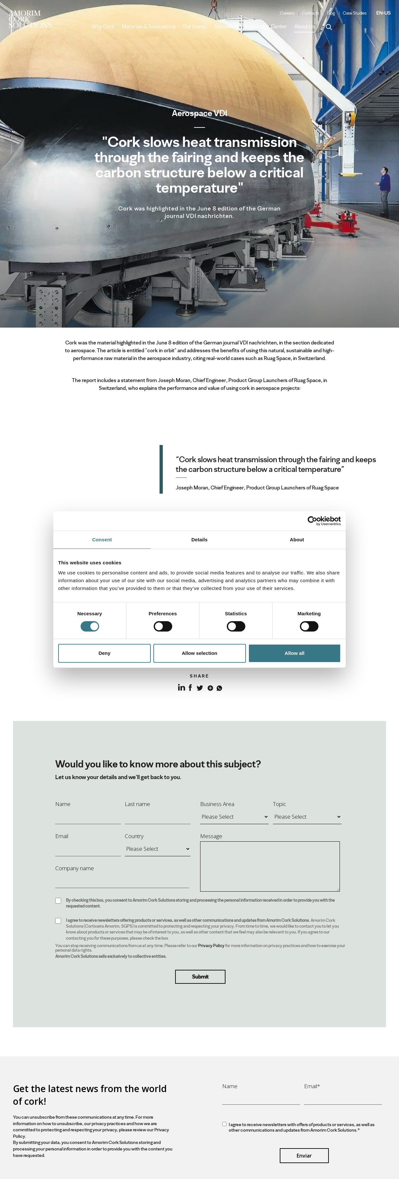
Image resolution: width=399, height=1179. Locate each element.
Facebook (190, 687)
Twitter (199, 687)
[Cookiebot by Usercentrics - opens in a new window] (312, 521)
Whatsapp (218, 687)
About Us (304, 26)
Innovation (226, 26)
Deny (104, 653)
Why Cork (103, 26)
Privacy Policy (211, 945)
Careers (287, 13)
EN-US (383, 13)
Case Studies (355, 13)
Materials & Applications (148, 26)
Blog (331, 13)
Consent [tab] (102, 539)
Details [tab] (199, 539)
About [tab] (297, 539)
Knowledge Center (266, 26)
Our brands (195, 26)
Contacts (310, 13)
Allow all (294, 653)
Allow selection (199, 653)
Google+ (209, 687)
